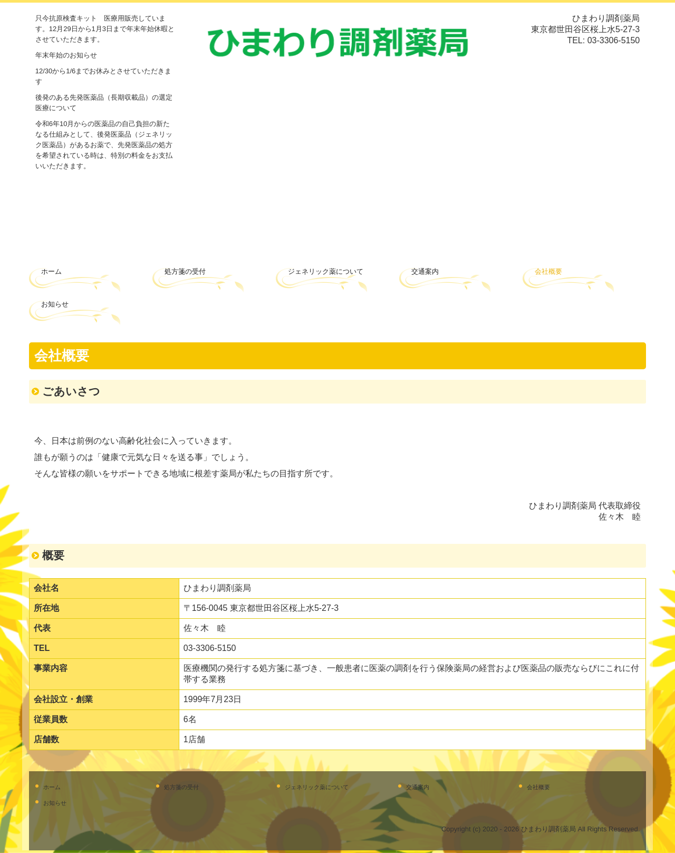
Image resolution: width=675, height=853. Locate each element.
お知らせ (55, 304)
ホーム (51, 271)
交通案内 (425, 271)
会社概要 (548, 271)
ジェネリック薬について (325, 271)
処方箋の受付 (185, 271)
